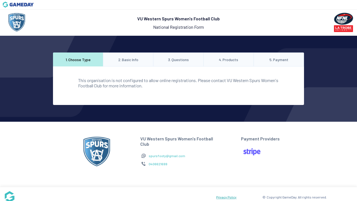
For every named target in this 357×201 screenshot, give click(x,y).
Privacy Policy (226, 197)
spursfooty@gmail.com (167, 156)
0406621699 (158, 164)
